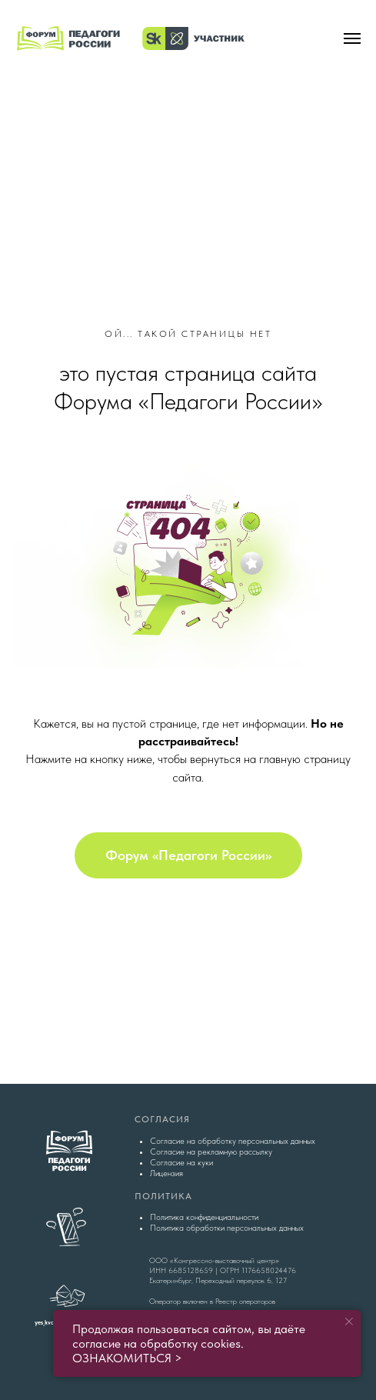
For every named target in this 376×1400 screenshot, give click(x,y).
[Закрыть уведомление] (349, 1321)
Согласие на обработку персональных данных (232, 1141)
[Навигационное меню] (352, 38)
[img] (188, 133)
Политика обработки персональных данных (227, 1228)
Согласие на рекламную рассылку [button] (211, 1152)
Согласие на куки (181, 1163)
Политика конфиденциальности (204, 1217)
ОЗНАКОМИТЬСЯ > (127, 1358)
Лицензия (166, 1173)
